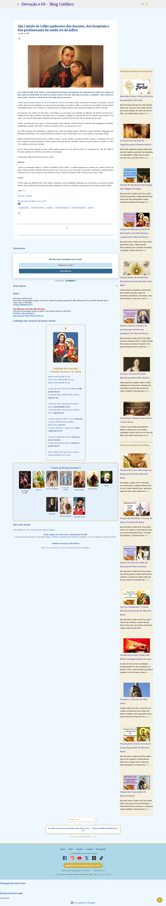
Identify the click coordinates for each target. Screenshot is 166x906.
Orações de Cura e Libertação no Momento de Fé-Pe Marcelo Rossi (136, 474)
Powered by (65, 281)
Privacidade (101, 849)
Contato (89, 849)
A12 (24, 191)
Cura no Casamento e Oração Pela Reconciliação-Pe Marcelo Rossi (135, 611)
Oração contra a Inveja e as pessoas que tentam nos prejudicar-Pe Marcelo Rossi (134, 329)
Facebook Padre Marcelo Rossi (29, 316)
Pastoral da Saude (78, 208)
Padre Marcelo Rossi (24, 313)
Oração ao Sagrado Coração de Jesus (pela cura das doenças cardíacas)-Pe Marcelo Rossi (135, 233)
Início (62, 849)
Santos (90, 208)
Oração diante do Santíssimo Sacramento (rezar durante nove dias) (136, 281)
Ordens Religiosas (62, 208)
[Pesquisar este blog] (136, 4)
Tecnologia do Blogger (83, 903)
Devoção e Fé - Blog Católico (48, 4)
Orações (79, 849)
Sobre (70, 849)
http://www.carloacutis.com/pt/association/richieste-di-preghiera (65, 548)
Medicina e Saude (37, 208)
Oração (50, 208)
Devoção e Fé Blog (25, 196)
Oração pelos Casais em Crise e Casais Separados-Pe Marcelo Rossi (135, 748)
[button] (19, 38)
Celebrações (23, 208)
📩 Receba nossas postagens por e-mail (83, 865)
